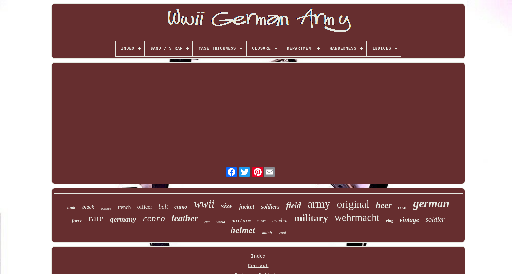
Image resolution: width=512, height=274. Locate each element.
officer (144, 207)
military (311, 218)
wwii (204, 204)
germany (123, 219)
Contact (258, 266)
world (220, 222)
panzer (106, 208)
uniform (241, 221)
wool (282, 233)
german (431, 203)
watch (267, 232)
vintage (409, 219)
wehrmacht (356, 217)
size (226, 205)
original (353, 204)
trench (124, 207)
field (293, 205)
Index (258, 256)
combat (280, 220)
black (88, 207)
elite (207, 222)
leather (184, 218)
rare (96, 218)
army (319, 204)
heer (384, 205)
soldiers (270, 206)
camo (180, 206)
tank (71, 207)
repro (153, 219)
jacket (246, 206)
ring (389, 221)
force (77, 220)
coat (402, 207)
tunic (261, 220)
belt (163, 206)
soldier (434, 219)
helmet (243, 230)
